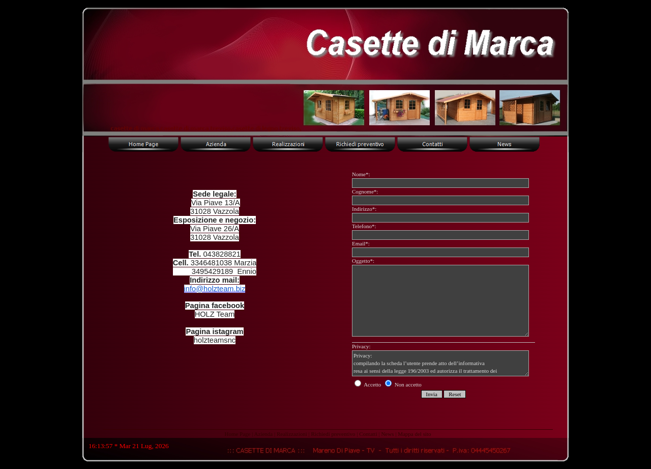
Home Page (237, 434)
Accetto (368, 384)
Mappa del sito (414, 434)
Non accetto (403, 384)
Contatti (368, 434)
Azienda (263, 434)
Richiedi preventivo (333, 434)
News (387, 434)
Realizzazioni (292, 434)
